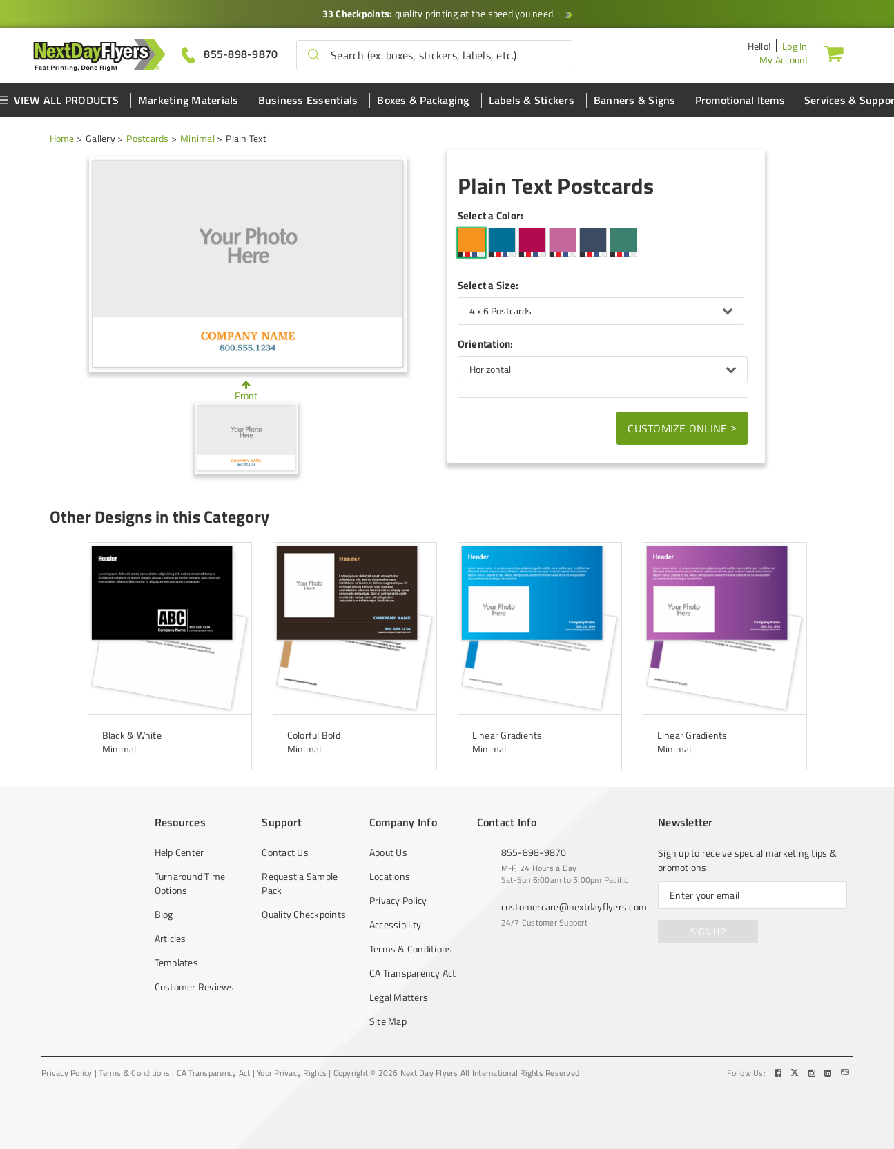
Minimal (197, 138)
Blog (164, 914)
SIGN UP (708, 931)
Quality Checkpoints (304, 914)
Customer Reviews (195, 987)
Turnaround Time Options (190, 883)
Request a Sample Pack (300, 883)
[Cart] (833, 53)
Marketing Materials (188, 100)
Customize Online (682, 428)
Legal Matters (398, 997)
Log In (795, 46)
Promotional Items (740, 100)
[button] (313, 55)
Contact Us (285, 852)
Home (62, 138)
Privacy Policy (398, 901)
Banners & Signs (635, 100)
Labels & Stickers (531, 100)
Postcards (147, 138)
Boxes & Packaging (423, 100)
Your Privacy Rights (292, 1073)
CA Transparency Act (412, 973)
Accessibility (395, 925)
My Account (784, 59)
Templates (176, 963)
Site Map (388, 1021)
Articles (170, 939)
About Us (388, 852)
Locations (389, 876)
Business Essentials (308, 100)
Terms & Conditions (411, 949)
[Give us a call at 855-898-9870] (230, 54)
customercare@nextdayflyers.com (574, 906)
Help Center (179, 852)
